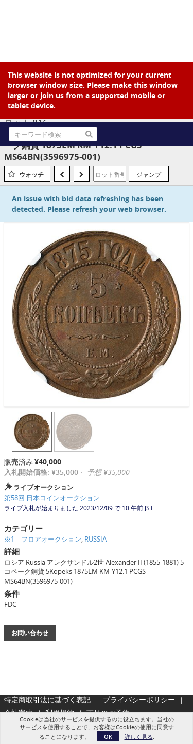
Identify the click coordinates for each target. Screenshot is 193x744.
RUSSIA (95, 539)
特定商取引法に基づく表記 (47, 699)
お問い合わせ (29, 632)
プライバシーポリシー (139, 699)
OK (108, 736)
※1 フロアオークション (42, 539)
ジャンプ (148, 174)
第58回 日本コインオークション (52, 498)
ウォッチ (31, 174)
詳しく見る (139, 736)
